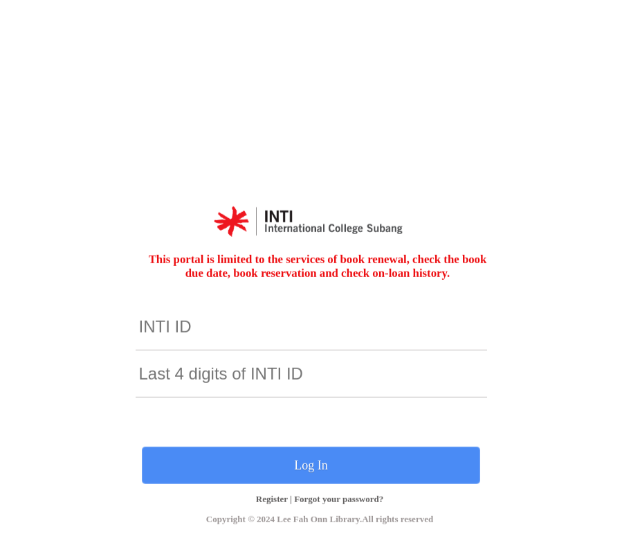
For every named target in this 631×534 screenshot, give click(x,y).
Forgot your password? (338, 498)
